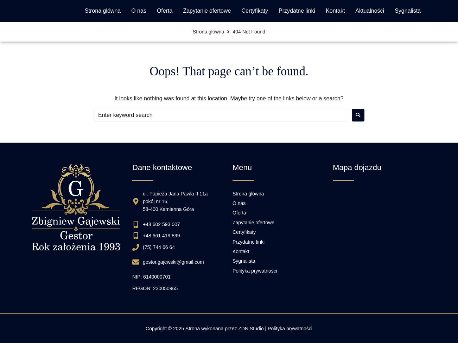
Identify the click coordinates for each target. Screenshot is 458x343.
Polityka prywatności (290, 328)
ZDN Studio (250, 328)
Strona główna (208, 32)
